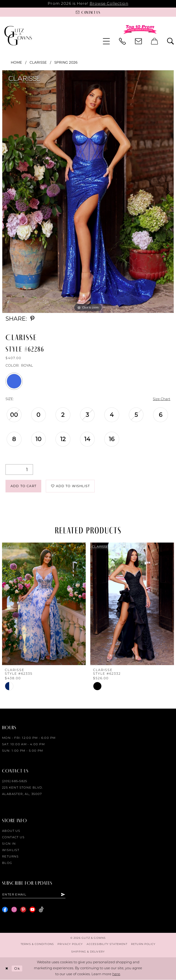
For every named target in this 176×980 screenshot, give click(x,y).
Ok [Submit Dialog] (17, 968)
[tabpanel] (88, 191)
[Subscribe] (63, 894)
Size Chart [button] (161, 399)
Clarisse (38, 62)
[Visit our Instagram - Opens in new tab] (14, 909)
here (116, 974)
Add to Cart (23, 486)
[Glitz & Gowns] (18, 35)
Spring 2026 (65, 62)
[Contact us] (88, 12)
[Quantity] (19, 469)
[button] (106, 41)
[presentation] (44, 604)
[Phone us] (122, 41)
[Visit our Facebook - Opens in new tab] (5, 909)
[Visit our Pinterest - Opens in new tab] (23, 909)
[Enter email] (34, 894)
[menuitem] (106, 41)
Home (16, 62)
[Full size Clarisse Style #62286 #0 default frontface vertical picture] (88, 191)
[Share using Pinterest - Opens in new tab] (32, 319)
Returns (10, 856)
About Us (11, 831)
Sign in (9, 843)
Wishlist (10, 850)
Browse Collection (109, 4)
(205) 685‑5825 (14, 781)
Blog (7, 863)
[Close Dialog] (7, 969)
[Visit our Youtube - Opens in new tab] (32, 909)
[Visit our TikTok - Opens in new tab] (41, 909)
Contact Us (13, 837)
